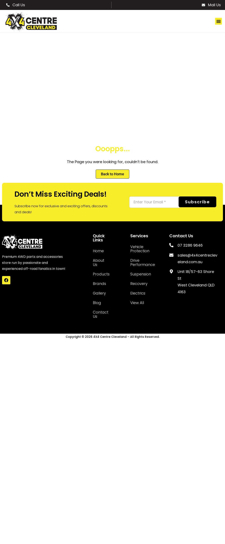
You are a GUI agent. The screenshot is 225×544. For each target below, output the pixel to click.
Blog (97, 302)
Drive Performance (139, 262)
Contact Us (99, 314)
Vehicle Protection (139, 248)
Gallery (99, 293)
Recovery (139, 283)
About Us (98, 262)
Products (99, 274)
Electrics (137, 293)
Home (98, 250)
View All (137, 302)
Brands (99, 283)
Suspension (139, 274)
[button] (218, 21)
